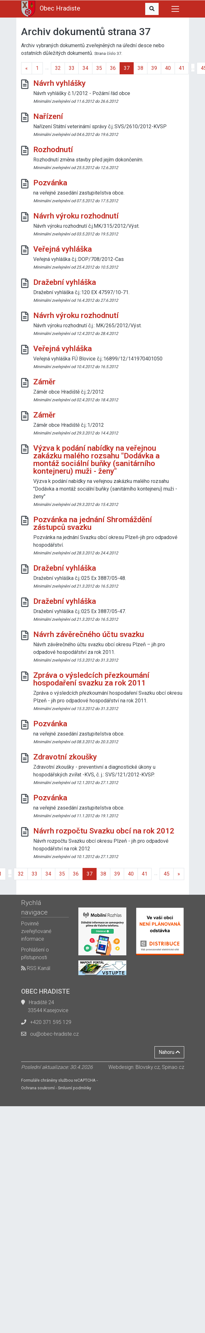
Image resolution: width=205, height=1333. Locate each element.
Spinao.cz (173, 1067)
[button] (152, 9)
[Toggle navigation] (175, 9)
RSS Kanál (35, 968)
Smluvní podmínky (74, 1087)
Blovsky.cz (148, 1067)
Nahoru (169, 1052)
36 (113, 68)
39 (154, 68)
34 (85, 68)
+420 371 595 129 (50, 1022)
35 (99, 68)
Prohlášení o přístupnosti (35, 953)
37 (127, 68)
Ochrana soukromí (38, 1087)
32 (58, 68)
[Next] (178, 874)
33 (72, 68)
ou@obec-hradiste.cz (54, 1034)
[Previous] (26, 68)
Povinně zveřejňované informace (36, 931)
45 (167, 874)
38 (140, 68)
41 (182, 68)
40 (168, 68)
